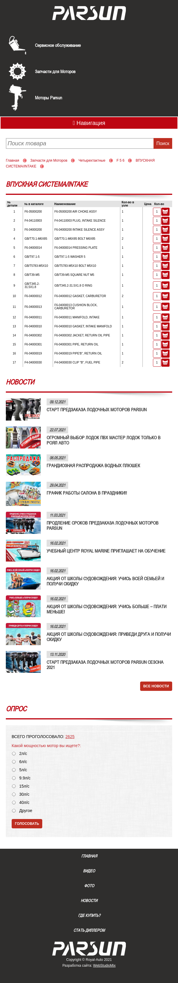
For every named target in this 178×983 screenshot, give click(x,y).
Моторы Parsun (48, 97)
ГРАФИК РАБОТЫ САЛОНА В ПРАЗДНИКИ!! (87, 492)
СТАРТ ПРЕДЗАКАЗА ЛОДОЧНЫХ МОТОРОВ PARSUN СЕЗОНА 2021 (105, 664)
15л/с (24, 786)
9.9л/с (25, 778)
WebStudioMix (104, 965)
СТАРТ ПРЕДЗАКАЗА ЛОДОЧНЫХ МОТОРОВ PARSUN (97, 409)
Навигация (89, 123)
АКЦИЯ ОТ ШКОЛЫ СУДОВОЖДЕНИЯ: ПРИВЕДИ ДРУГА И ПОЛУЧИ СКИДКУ (109, 636)
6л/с (23, 762)
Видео (89, 871)
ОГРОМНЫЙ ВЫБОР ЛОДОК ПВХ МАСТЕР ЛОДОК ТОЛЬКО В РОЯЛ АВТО (104, 440)
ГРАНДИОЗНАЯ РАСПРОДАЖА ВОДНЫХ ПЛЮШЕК (93, 465)
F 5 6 (120, 160)
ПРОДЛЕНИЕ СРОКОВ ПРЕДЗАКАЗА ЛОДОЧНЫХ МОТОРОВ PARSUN (102, 525)
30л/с (24, 794)
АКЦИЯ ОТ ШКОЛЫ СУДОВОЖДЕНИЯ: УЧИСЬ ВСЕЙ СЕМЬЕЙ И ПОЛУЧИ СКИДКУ (105, 581)
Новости (89, 900)
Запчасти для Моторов (55, 71)
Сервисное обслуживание (58, 45)
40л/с (24, 802)
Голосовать (27, 824)
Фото (89, 885)
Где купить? (89, 915)
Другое (25, 811)
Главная (12, 160)
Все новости (156, 686)
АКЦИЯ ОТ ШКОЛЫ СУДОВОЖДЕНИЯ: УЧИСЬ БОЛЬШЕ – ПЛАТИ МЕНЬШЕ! (106, 609)
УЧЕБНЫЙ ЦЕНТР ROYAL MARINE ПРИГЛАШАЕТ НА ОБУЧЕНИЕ (106, 550)
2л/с (23, 753)
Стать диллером (89, 930)
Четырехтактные (91, 160)
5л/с (23, 770)
